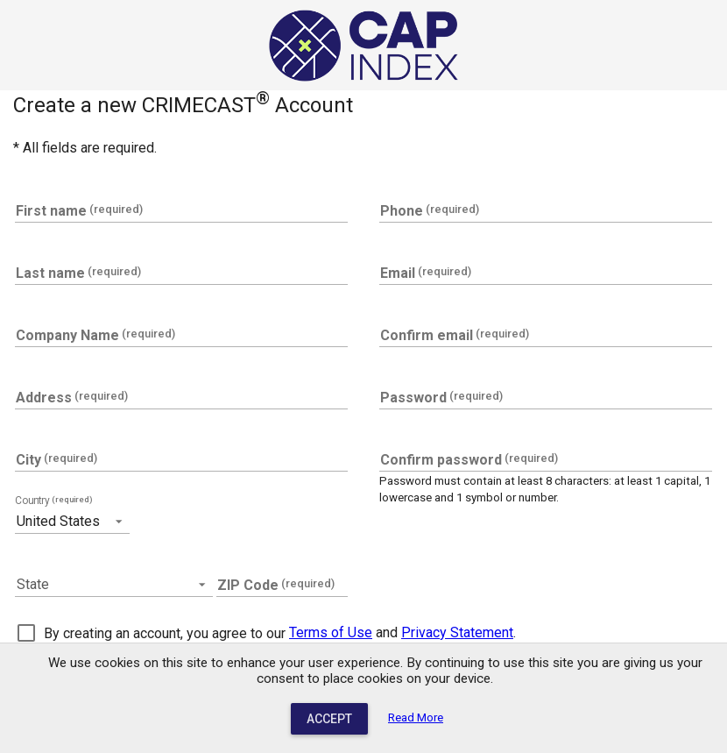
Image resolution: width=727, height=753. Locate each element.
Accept (330, 719)
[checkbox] (152, 633)
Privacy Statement (457, 632)
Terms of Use (330, 632)
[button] (72, 521)
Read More (415, 717)
